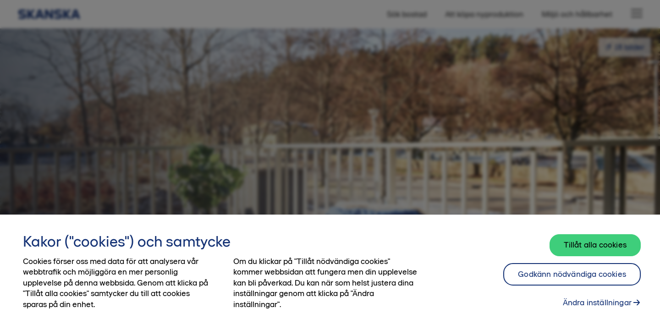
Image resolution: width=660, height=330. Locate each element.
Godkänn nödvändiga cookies (572, 274)
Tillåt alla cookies (595, 245)
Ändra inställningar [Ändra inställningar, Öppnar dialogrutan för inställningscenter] (597, 302)
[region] (330, 272)
